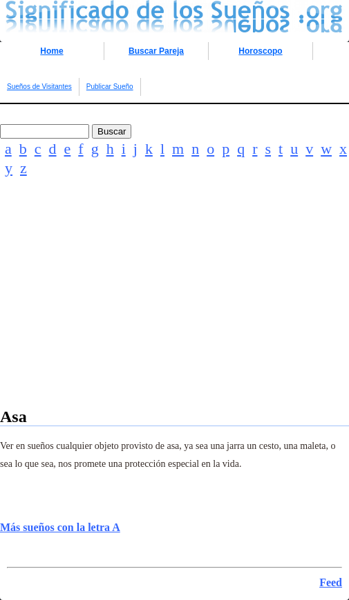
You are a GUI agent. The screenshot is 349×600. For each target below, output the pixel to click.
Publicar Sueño (109, 86)
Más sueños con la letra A (60, 527)
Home (51, 51)
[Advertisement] (174, 311)
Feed (330, 582)
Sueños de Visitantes (39, 86)
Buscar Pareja (156, 51)
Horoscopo (260, 51)
